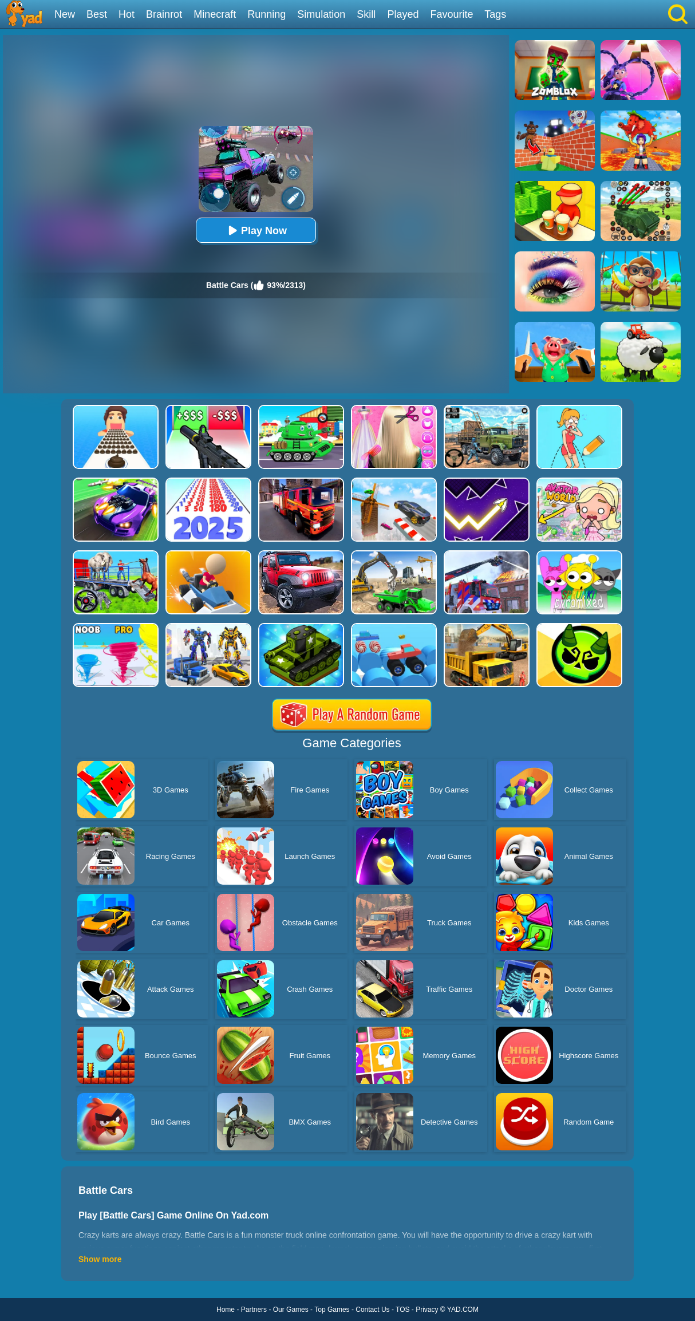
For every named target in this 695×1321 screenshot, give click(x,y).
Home (225, 1310)
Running (266, 14)
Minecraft (215, 14)
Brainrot (164, 14)
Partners (254, 1310)
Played (402, 14)
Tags (495, 14)
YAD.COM (463, 1310)
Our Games (291, 1310)
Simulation (321, 14)
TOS (402, 1310)
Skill (366, 14)
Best (96, 14)
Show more (99, 1259)
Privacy (427, 1310)
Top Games (331, 1310)
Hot (127, 14)
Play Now (256, 230)
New (64, 14)
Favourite (451, 14)
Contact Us (372, 1310)
